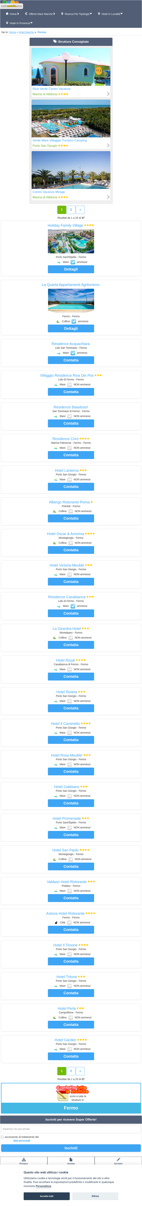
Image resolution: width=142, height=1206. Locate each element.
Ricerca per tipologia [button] (76, 13)
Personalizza (43, 1186)
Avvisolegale (71, 1163)
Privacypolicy (24, 1163)
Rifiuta (95, 1196)
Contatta (70, 360)
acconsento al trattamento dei (20, 1138)
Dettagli (71, 269)
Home (12, 13)
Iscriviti (71, 1148)
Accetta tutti (46, 1196)
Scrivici (118, 1163)
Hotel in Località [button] (110, 13)
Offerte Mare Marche (40, 13)
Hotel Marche (26, 32)
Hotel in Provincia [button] (19, 23)
